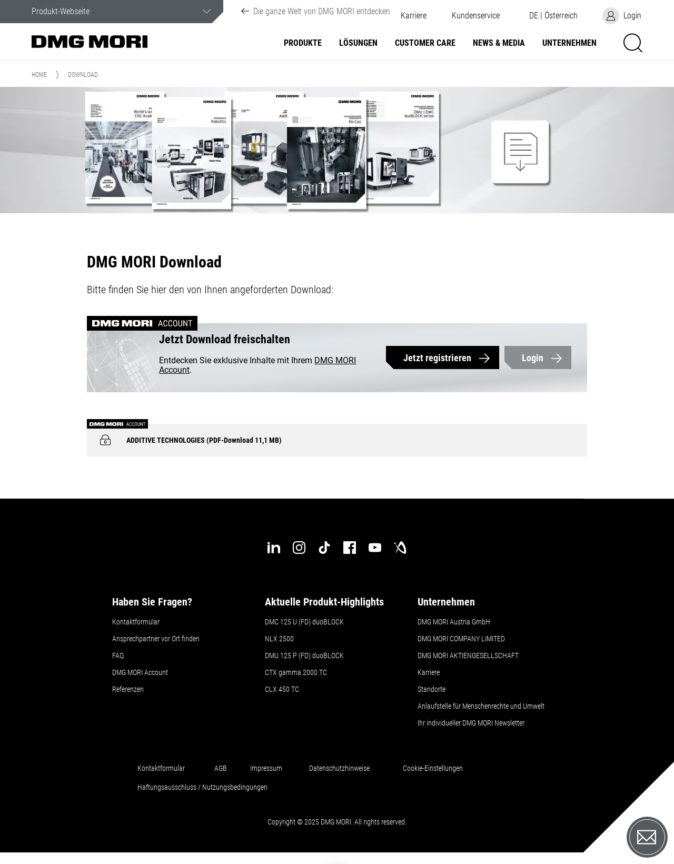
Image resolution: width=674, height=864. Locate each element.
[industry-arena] (400, 547)
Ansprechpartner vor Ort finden (156, 638)
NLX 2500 (279, 638)
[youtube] (374, 547)
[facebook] (349, 547)
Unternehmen (569, 43)
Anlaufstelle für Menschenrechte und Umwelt (481, 706)
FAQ (118, 655)
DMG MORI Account (140, 672)
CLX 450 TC (282, 689)
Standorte (431, 689)
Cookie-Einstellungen (433, 768)
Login (532, 357)
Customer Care (425, 43)
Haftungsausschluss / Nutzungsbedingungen (202, 787)
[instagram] (299, 547)
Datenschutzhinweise (339, 768)
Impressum (266, 768)
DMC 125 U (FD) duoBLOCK (304, 622)
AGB (220, 768)
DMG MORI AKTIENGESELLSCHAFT (468, 655)
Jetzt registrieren (437, 357)
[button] (476, 16)
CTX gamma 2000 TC (296, 672)
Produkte (303, 43)
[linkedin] (273, 547)
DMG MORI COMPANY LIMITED (461, 638)
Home (39, 74)
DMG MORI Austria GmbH (454, 622)
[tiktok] (324, 547)
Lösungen (358, 43)
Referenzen (128, 689)
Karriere (414, 16)
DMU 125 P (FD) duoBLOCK (304, 655)
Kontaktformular (136, 622)
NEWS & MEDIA (499, 43)
